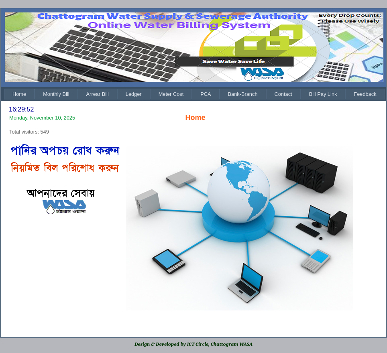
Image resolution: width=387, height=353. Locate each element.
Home (19, 94)
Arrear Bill (97, 94)
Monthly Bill (56, 94)
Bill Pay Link (323, 94)
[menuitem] (19, 94)
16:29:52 (21, 109)
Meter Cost (171, 94)
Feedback (365, 94)
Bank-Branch (243, 94)
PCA (205, 94)
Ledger (134, 94)
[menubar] (194, 94)
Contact (283, 94)
